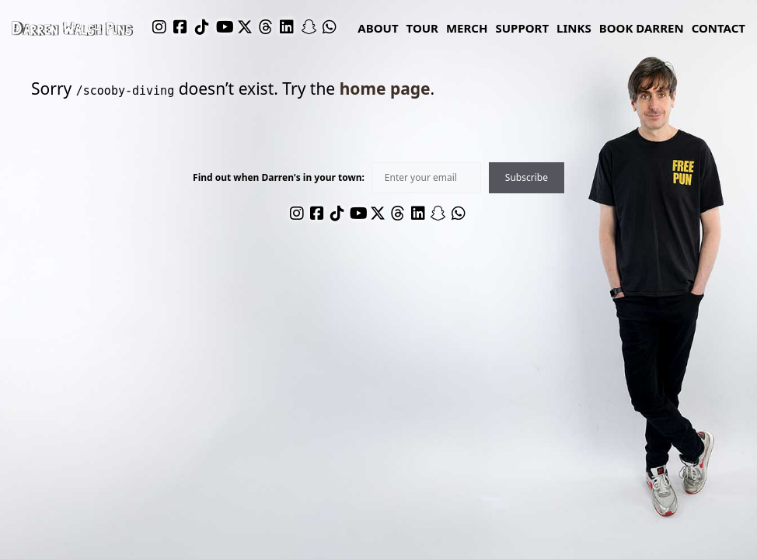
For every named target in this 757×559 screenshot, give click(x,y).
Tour (422, 28)
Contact (718, 28)
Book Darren (641, 28)
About (378, 28)
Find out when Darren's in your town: (279, 178)
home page (385, 88)
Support (522, 28)
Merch (467, 28)
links (573, 28)
